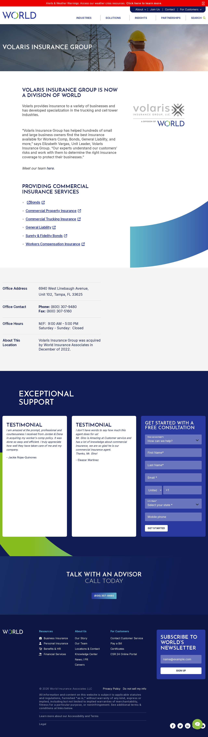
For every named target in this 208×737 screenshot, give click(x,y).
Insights (141, 17)
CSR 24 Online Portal (123, 654)
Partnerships (171, 17)
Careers (80, 664)
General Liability (38, 227)
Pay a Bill (116, 643)
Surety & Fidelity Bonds (44, 236)
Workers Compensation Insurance (53, 244)
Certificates (117, 648)
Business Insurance (56, 638)
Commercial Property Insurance (51, 211)
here (50, 168)
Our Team (81, 643)
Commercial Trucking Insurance (51, 219)
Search (198, 17)
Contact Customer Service (126, 638)
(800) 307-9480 (104, 595)
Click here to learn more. (144, 3)
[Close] (203, 3)
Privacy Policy (111, 688)
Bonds (35, 202)
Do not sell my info (134, 688)
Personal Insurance (56, 643)
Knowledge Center (86, 654)
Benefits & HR (52, 648)
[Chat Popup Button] (196, 723)
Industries (83, 17)
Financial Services (55, 654)
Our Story (81, 638)
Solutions (113, 17)
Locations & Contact (87, 648)
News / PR (81, 659)
